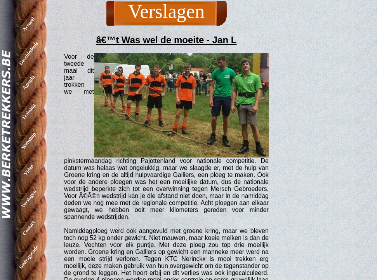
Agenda (28, 82)
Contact (28, 227)
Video (29, 169)
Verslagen (28, 199)
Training (28, 111)
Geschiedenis (29, 53)
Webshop (28, 140)
